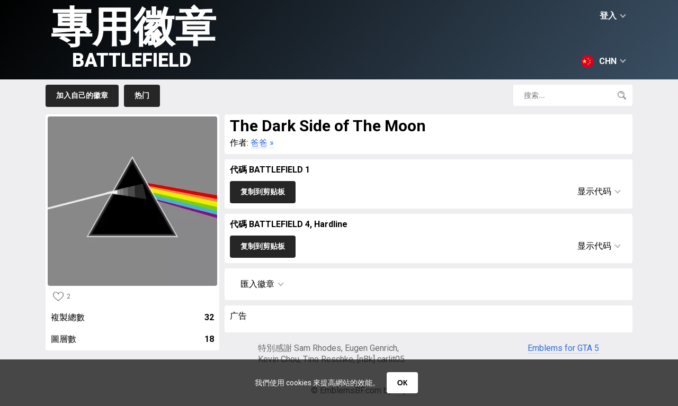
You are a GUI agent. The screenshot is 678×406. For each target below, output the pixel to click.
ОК (402, 382)
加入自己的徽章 (82, 95)
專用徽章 (133, 37)
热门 (142, 95)
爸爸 (259, 143)
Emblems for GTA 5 (563, 348)
